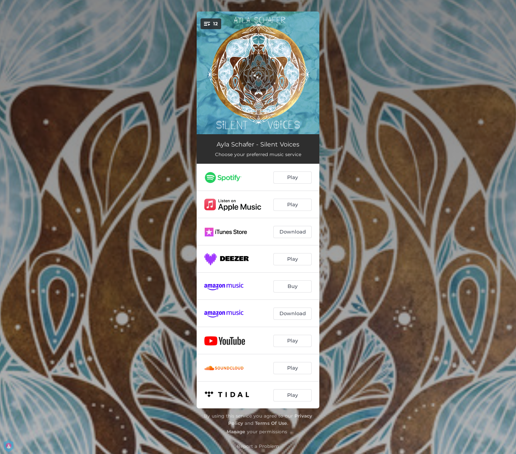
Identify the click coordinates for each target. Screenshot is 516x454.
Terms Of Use (271, 423)
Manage (236, 431)
